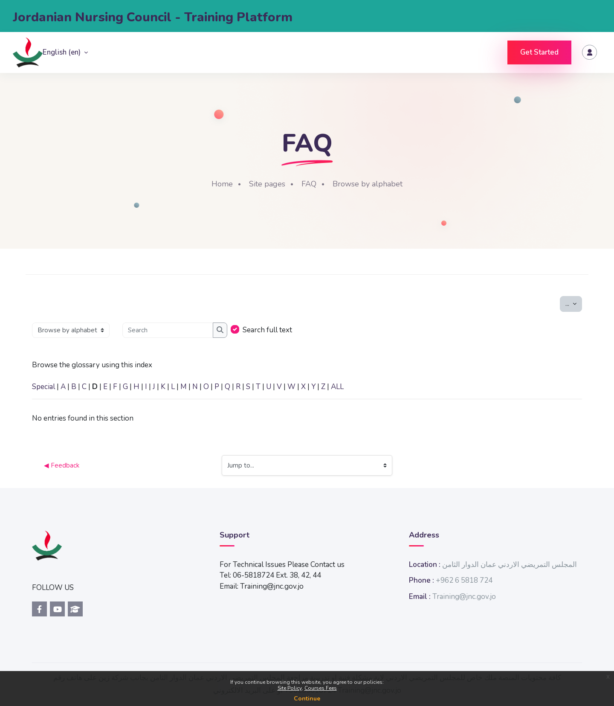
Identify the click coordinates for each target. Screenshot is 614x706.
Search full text (267, 330)
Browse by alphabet (368, 184)
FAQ (308, 184)
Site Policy (290, 688)
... (573, 303)
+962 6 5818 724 (464, 580)
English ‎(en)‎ (62, 52)
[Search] (167, 330)
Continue (307, 698)
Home (222, 184)
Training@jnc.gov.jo (464, 596)
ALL (337, 387)
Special (43, 387)
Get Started (539, 52)
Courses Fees (320, 688)
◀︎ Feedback (61, 465)
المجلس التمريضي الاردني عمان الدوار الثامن (509, 564)
